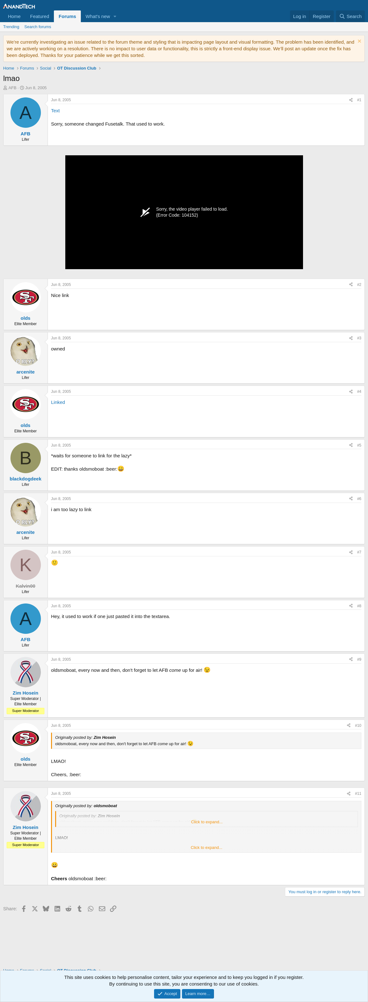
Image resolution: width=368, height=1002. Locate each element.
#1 (359, 100)
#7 (359, 552)
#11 (358, 793)
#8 (359, 606)
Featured (39, 16)
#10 (358, 725)
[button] (115, 16)
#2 (359, 284)
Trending (11, 26)
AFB (12, 87)
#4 (359, 391)
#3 (359, 338)
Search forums (37, 26)
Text (55, 110)
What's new (98, 16)
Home (14, 16)
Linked (58, 402)
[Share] (351, 100)
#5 (359, 445)
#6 (359, 499)
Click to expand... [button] (207, 822)
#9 (359, 659)
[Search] (350, 16)
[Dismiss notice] (358, 42)
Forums (67, 16)
